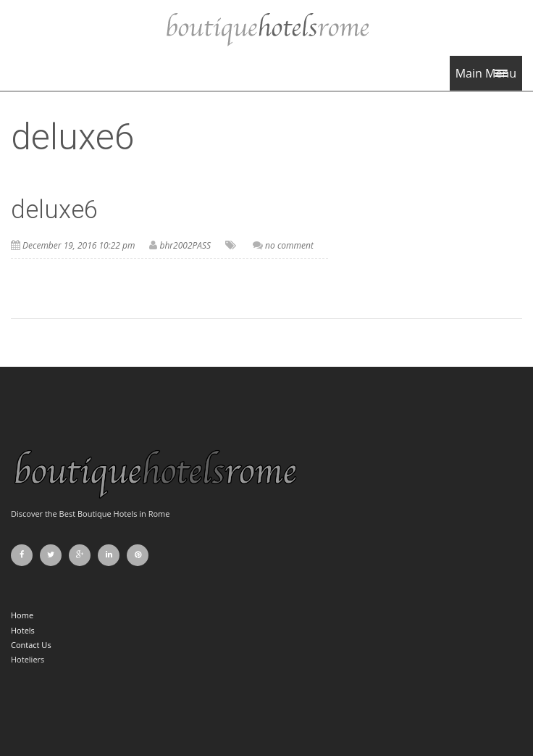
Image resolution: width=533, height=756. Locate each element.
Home (22, 615)
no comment (289, 245)
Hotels (23, 630)
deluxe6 (54, 210)
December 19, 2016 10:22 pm (78, 245)
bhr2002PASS (185, 245)
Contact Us (31, 644)
